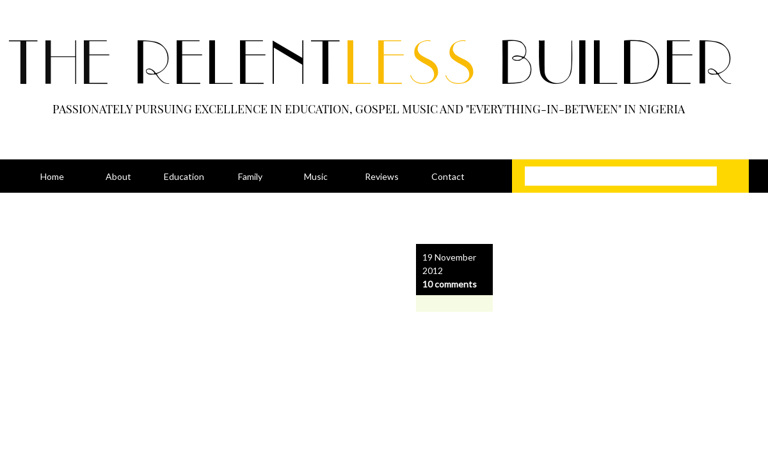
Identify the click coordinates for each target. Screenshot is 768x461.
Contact (448, 176)
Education (184, 176)
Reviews (382, 176)
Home (52, 176)
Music (316, 176)
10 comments (449, 284)
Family (250, 176)
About (118, 176)
